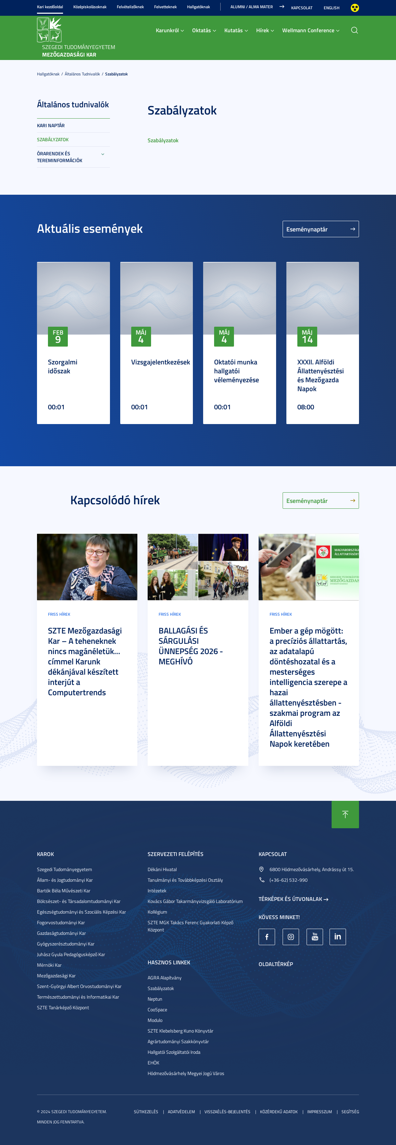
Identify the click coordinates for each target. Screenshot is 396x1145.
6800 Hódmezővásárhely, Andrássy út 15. (312, 869)
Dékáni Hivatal (162, 869)
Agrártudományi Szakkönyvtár (178, 1041)
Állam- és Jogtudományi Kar (65, 880)
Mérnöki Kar (49, 965)
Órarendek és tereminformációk (59, 157)
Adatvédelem (181, 1111)
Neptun (155, 999)
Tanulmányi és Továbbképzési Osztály (185, 880)
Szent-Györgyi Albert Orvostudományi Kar (79, 986)
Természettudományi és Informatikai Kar (78, 996)
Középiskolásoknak (90, 7)
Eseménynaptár (307, 229)
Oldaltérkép (276, 964)
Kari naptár (51, 125)
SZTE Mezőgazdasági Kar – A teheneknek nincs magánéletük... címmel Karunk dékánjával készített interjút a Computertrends (85, 661)
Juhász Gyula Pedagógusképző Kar (71, 954)
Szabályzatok (116, 74)
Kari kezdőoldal (50, 7)
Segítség (350, 1111)
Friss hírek (59, 614)
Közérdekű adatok (279, 1111)
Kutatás (233, 30)
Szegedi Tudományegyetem (64, 869)
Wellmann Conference (308, 30)
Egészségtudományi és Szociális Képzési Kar (81, 911)
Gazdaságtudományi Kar (61, 933)
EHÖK (153, 1062)
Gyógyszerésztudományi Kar (66, 943)
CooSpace (157, 1009)
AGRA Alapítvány (165, 977)
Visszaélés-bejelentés (227, 1111)
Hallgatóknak (198, 7)
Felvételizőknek (130, 7)
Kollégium (157, 911)
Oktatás (201, 30)
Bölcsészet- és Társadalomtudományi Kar (79, 901)
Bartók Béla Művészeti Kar (63, 890)
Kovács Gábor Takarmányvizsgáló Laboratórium (195, 901)
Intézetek (157, 890)
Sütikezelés (146, 1111)
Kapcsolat (301, 8)
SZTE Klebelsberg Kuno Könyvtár (180, 1030)
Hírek (262, 30)
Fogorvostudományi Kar (61, 922)
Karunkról (167, 30)
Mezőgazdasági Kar (56, 975)
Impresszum (319, 1111)
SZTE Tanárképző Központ (63, 1007)
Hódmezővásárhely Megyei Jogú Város (186, 1073)
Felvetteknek (165, 7)
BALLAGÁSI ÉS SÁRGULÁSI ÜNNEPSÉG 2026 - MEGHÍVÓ (191, 646)
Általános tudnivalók (82, 74)
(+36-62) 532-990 (289, 880)
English (331, 8)
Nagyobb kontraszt (355, 8)
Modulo (155, 1020)
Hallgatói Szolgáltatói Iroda (174, 1052)
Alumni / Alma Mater (252, 7)
